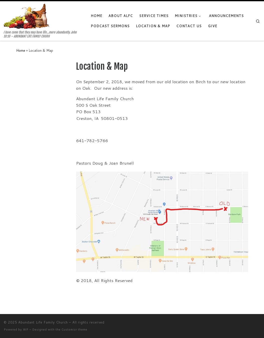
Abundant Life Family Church (43, 322)
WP (25, 330)
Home (20, 50)
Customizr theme (74, 330)
